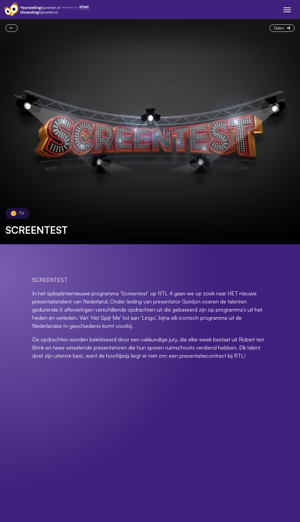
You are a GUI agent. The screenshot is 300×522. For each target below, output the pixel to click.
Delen (282, 27)
